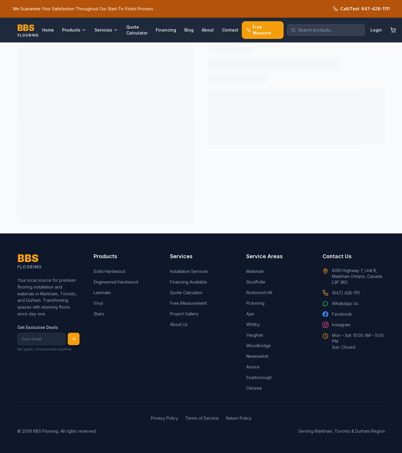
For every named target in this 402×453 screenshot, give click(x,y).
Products (74, 29)
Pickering (255, 303)
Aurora (252, 366)
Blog (188, 29)
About (208, 29)
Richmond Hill (259, 292)
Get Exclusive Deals (37, 327)
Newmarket (257, 356)
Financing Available (188, 281)
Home (48, 29)
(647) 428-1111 (341, 293)
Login (376, 29)
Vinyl (98, 303)
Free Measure (259, 29)
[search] (326, 30)
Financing (166, 29)
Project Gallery (184, 313)
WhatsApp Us (340, 304)
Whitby (253, 324)
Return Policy (239, 418)
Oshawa (254, 388)
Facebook (337, 314)
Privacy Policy (164, 418)
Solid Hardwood (109, 271)
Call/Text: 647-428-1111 (361, 8)
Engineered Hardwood (116, 281)
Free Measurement (188, 303)
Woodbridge (258, 345)
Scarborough (259, 377)
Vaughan (254, 334)
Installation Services (189, 271)
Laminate (102, 292)
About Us (179, 324)
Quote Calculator (137, 29)
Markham (255, 271)
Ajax (250, 313)
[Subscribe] (74, 339)
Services (106, 29)
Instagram (336, 325)
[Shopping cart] (393, 30)
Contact (230, 29)
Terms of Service (202, 418)
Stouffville (255, 281)
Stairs (99, 313)
